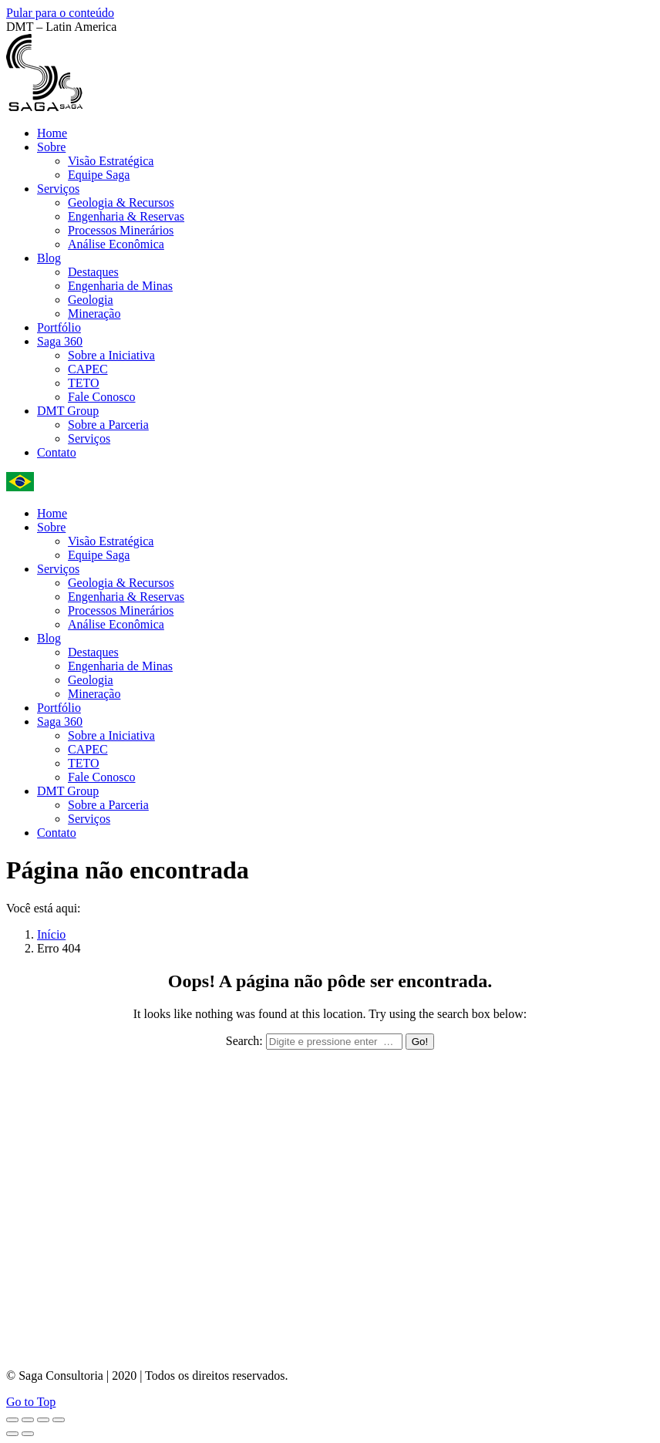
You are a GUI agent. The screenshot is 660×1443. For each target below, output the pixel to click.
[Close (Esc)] (12, 1420)
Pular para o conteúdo (60, 12)
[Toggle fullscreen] (43, 1420)
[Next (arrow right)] (28, 1433)
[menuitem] (52, 133)
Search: (244, 1040)
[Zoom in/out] (58, 1420)
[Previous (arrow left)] (12, 1433)
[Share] (28, 1420)
